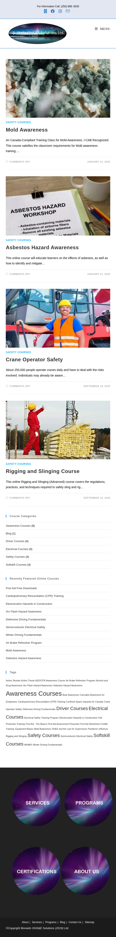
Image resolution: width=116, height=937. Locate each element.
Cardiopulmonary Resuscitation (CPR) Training (34, 595)
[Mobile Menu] (102, 29)
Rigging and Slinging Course (43, 471)
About (25, 922)
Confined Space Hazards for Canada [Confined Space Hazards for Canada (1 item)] (84, 701)
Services (37, 922)
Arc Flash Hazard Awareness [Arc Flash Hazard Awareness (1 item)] (38, 685)
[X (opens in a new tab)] (47, 11)
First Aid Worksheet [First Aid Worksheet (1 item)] (90, 724)
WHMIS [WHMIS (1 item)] (28, 744)
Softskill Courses (16, 564)
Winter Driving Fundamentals (24, 634)
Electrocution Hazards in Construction (29, 603)
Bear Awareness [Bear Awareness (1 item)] (71, 695)
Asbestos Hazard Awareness (42, 247)
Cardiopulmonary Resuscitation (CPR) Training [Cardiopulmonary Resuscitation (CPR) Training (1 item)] (41, 701)
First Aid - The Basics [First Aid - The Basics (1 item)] (36, 724)
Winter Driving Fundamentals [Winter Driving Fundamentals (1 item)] (47, 744)
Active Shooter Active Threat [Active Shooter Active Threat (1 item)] (20, 680)
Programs (50, 922)
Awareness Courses (18, 525)
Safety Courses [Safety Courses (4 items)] (44, 735)
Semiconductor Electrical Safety (25, 627)
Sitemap (89, 922)
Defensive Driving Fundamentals (26, 619)
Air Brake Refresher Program (24, 642)
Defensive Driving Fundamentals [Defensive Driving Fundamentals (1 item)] (39, 709)
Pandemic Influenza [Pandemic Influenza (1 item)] (98, 729)
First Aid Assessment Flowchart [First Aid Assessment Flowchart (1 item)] (63, 724)
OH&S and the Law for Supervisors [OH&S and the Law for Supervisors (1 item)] (69, 729)
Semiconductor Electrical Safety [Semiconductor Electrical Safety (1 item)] (77, 736)
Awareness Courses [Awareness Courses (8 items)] (34, 693)
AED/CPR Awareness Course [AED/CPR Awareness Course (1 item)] (50, 680)
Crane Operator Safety (34, 359)
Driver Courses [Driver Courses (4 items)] (72, 708)
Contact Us (75, 922)
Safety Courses (18, 122)
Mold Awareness (27, 130)
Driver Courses (15, 541)
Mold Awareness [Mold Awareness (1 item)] (42, 729)
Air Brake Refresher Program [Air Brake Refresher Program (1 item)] (80, 680)
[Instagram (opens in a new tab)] (61, 11)
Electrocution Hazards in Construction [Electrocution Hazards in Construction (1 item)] (78, 717)
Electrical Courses (17, 549)
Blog (8, 533)
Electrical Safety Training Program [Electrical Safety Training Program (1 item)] (41, 717)
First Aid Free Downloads (21, 588)
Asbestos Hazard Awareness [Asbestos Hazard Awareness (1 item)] (67, 685)
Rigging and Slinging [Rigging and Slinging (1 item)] (16, 736)
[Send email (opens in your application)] (68, 11)
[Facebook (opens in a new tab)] (53, 11)
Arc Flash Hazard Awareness (23, 611)
